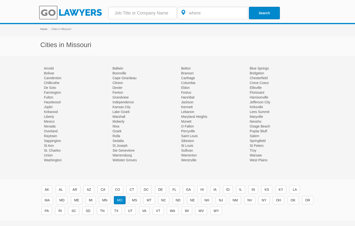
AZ (89, 189)
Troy (253, 150)
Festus (186, 92)
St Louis (187, 146)
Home (43, 29)
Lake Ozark (121, 112)
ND (178, 200)
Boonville (119, 73)
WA (172, 211)
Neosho (255, 121)
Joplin (48, 107)
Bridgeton (257, 73)
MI (91, 200)
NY (264, 200)
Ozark (117, 131)
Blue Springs (259, 68)
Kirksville (256, 107)
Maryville (256, 117)
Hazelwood (52, 102)
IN (253, 189)
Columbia (188, 83)
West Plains (259, 160)
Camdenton (52, 78)
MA (47, 200)
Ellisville (256, 88)
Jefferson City (260, 102)
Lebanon (187, 112)
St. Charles (52, 150)
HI (202, 189)
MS (134, 200)
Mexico (49, 121)
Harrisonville (259, 97)
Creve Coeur (259, 83)
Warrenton (189, 155)
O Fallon (187, 126)
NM (235, 200)
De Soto (50, 88)
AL (61, 189)
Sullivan (187, 150)
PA (47, 211)
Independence (123, 102)
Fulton (48, 97)
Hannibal (187, 97)
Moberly (119, 121)
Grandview (121, 97)
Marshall (119, 117)
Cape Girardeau (125, 78)
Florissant (257, 92)
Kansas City (122, 107)
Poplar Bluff (258, 131)
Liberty (49, 117)
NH (206, 200)
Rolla (116, 136)
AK (47, 189)
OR (307, 200)
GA (188, 189)
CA (103, 189)
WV (201, 211)
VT (158, 211)
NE (192, 200)
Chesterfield (259, 78)
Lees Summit (260, 112)
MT (149, 200)
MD (62, 200)
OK (293, 200)
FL (174, 189)
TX (116, 211)
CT (131, 189)
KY (281, 189)
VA (144, 211)
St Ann (49, 146)
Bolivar (49, 73)
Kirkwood (51, 112)
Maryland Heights (194, 117)
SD (88, 211)
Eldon (185, 88)
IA (215, 189)
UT (130, 211)
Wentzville (189, 160)
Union (48, 155)
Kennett (187, 107)
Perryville (188, 131)
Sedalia (118, 141)
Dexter (118, 88)
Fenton (118, 92)
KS (267, 189)
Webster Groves (125, 160)
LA (295, 189)
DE (160, 189)
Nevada (50, 126)
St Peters (257, 146)
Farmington (52, 92)
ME (76, 200)
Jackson (187, 102)
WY (216, 211)
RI (60, 211)
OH (278, 200)
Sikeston (187, 141)
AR (74, 189)
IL (240, 189)
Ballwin (118, 68)
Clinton (118, 83)
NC (163, 200)
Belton (186, 68)
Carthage (188, 78)
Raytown (50, 136)
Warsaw (256, 155)
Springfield (258, 141)
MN (104, 200)
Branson (187, 73)
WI (187, 211)
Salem (254, 136)
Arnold (49, 68)
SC (73, 211)
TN (102, 211)
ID (228, 189)
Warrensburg (122, 155)
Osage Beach (260, 126)
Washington (53, 160)
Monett (186, 121)
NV (249, 200)
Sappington (52, 141)
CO (117, 189)
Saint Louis (189, 136)
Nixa (116, 126)
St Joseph (120, 146)
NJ (221, 200)
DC (146, 189)
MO (120, 200)
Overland (51, 131)
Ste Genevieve (124, 150)
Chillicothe (52, 83)
